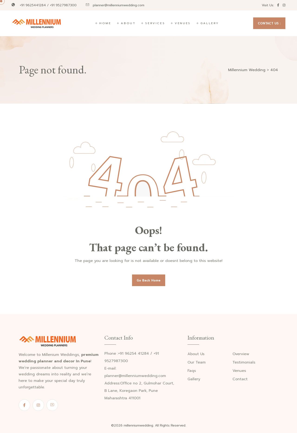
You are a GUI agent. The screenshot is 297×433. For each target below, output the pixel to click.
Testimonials (243, 362)
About (128, 23)
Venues (183, 23)
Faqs (191, 370)
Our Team (196, 362)
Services (155, 23)
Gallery (209, 23)
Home (105, 23)
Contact (240, 379)
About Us (195, 354)
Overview (240, 354)
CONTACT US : (269, 23)
